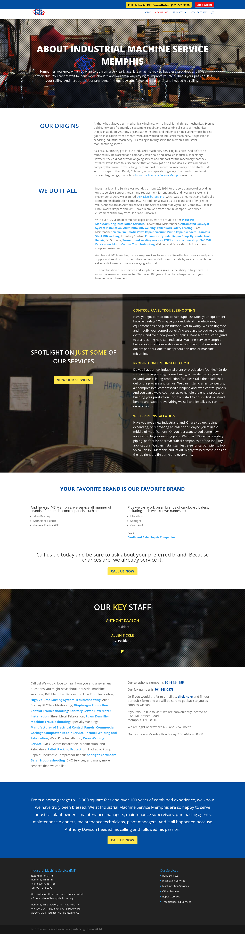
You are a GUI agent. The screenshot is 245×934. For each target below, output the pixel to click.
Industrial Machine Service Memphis (158, 175)
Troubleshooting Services (176, 901)
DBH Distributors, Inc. (151, 197)
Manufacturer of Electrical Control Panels (62, 727)
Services (178, 12)
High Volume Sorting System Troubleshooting (66, 700)
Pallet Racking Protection (66, 749)
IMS (84, 81)
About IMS (161, 12)
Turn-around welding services (142, 240)
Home (147, 12)
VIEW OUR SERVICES (73, 380)
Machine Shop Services (175, 886)
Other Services (170, 891)
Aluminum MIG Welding (139, 228)
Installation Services (173, 880)
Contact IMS (199, 12)
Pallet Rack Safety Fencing (174, 228)
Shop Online (205, 5)
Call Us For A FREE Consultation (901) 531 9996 (159, 5)
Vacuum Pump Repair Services (175, 232)
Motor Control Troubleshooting (133, 244)
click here (185, 697)
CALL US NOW (122, 571)
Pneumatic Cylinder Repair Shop (167, 236)
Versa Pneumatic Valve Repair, (134, 232)
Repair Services (171, 896)
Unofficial (96, 929)
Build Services (170, 875)
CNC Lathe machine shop (181, 240)
